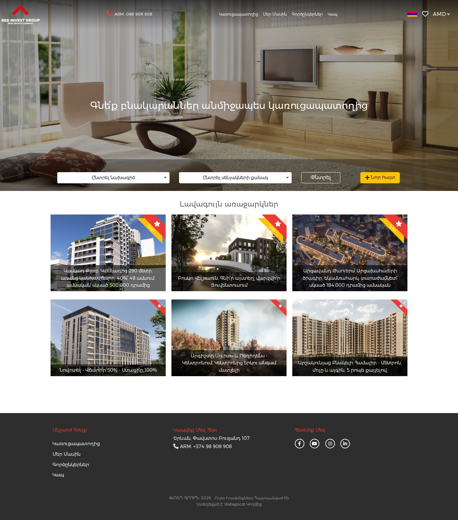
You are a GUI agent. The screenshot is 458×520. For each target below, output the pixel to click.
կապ (58, 475)
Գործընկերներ (307, 14)
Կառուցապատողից (238, 14)
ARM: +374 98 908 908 (206, 446)
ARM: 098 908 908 (133, 14)
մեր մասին (66, 454)
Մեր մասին (275, 14)
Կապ (332, 14)
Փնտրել (320, 177)
